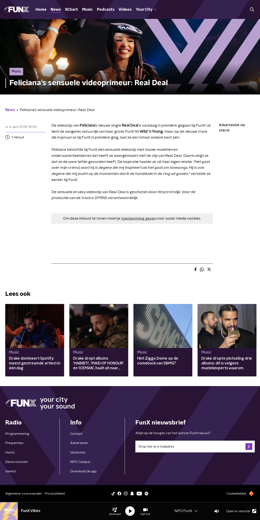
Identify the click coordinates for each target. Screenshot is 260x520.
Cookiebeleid (236, 493)
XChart (71, 10)
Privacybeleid (55, 493)
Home (41, 10)
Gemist (10, 471)
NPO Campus (80, 462)
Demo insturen (16, 462)
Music (87, 10)
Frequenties (14, 443)
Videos (125, 10)
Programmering (17, 433)
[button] (114, 511)
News (56, 10)
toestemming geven (138, 218)
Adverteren (79, 443)
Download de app (83, 471)
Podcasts (105, 10)
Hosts (10, 452)
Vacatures (78, 452)
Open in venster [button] (241, 511)
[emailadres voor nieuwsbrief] (195, 446)
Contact (76, 433)
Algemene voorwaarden (23, 493)
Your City (146, 10)
